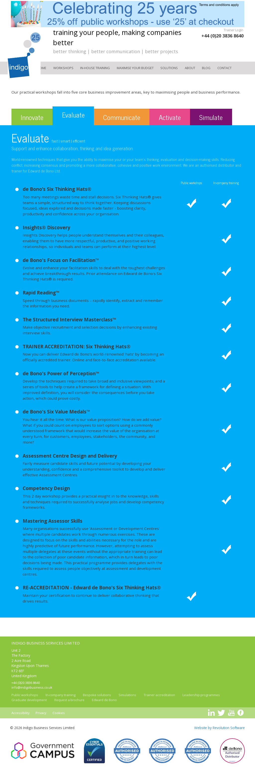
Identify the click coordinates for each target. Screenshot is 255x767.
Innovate (32, 117)
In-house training (95, 68)
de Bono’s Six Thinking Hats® (57, 189)
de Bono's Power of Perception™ (61, 373)
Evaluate (73, 114)
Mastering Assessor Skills (52, 521)
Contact (224, 68)
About (190, 68)
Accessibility (20, 713)
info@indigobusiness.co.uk (31, 687)
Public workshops (24, 695)
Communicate (121, 117)
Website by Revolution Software (219, 727)
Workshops (63, 68)
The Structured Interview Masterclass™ (69, 319)
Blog (206, 68)
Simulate (211, 117)
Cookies (59, 713)
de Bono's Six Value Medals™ (56, 411)
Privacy (41, 713)
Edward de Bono (104, 700)
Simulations (127, 695)
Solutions (169, 68)
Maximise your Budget (135, 68)
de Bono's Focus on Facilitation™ (61, 260)
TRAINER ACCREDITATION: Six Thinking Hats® (76, 346)
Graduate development (29, 700)
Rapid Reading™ (41, 292)
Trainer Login (233, 30)
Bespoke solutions (97, 695)
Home (41, 68)
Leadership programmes (201, 695)
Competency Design (46, 488)
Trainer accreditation (159, 695)
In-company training (60, 695)
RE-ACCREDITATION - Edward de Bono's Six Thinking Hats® (92, 587)
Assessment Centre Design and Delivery (70, 456)
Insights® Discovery (46, 227)
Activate (170, 117)
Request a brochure (69, 700)
